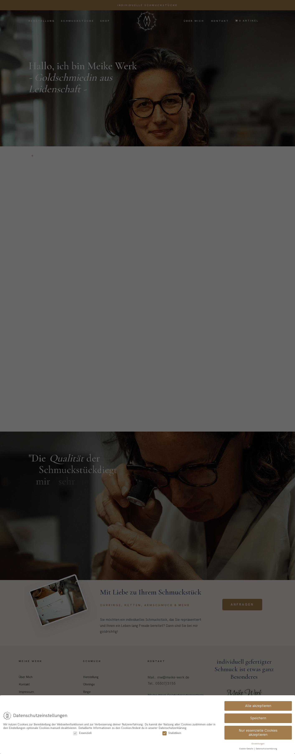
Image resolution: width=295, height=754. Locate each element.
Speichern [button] (258, 718)
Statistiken (171, 733)
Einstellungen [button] (258, 743)
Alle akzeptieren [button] (258, 706)
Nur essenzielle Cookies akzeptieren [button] (258, 732)
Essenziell (82, 733)
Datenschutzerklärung (266, 749)
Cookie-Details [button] (246, 749)
